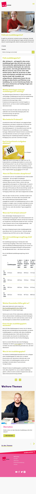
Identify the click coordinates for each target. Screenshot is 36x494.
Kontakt (16, 458)
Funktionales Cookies (7, 476)
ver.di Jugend (17, 169)
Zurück (4, 46)
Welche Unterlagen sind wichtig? (9, 52)
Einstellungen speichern (9, 488)
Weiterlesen (9, 435)
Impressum (16, 460)
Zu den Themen (6, 445)
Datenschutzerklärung (19, 462)
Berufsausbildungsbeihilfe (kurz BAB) (12, 308)
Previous (30, 444)
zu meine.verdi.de (28, 452)
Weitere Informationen (6, 472)
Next (34, 444)
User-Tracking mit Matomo (8, 480)
